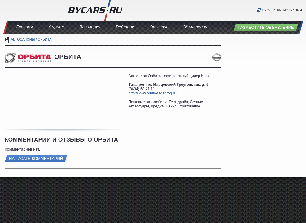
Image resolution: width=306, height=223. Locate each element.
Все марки (89, 26)
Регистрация (289, 10)
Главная (24, 26)
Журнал (56, 26)
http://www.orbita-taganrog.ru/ (153, 93)
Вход (267, 10)
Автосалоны (23, 39)
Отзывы (158, 26)
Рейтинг (125, 26)
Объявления (194, 26)
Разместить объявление (266, 27)
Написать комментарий (36, 158)
